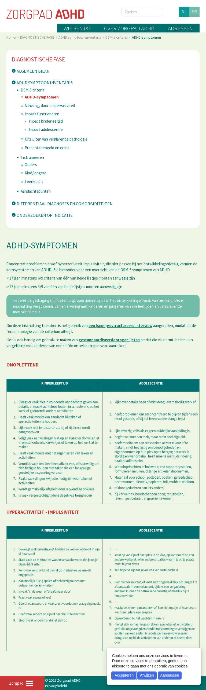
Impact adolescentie (46, 129)
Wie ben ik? (77, 28)
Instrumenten (32, 157)
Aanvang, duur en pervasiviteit (50, 105)
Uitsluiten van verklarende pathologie (56, 139)
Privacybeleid (56, 685)
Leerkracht (34, 181)
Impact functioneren (42, 113)
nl (184, 11)
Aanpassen (169, 675)
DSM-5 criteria (116, 37)
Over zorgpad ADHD (129, 28)
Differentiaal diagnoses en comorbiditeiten (65, 203)
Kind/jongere (35, 172)
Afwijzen (147, 675)
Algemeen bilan (33, 71)
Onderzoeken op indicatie (45, 215)
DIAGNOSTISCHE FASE (37, 37)
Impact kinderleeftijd (46, 121)
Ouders (31, 164)
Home (11, 37)
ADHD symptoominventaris (80, 37)
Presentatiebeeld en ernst (47, 147)
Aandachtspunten (36, 191)
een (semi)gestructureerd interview (120, 325)
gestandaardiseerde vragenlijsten (109, 339)
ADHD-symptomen (42, 97)
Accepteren (124, 675)
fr (194, 11)
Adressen (180, 28)
